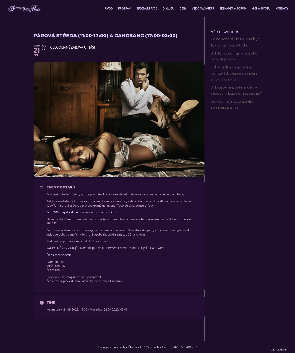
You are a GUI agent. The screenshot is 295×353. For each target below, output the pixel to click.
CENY (183, 8)
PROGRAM (124, 8)
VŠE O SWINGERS (203, 8)
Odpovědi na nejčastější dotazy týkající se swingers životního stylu (234, 73)
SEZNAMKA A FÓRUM (232, 8)
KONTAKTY (282, 8)
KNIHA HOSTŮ (261, 8)
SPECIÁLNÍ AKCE (147, 8)
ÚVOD (109, 8)
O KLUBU (168, 8)
